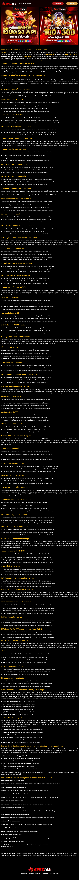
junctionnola (50, 54)
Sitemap (29, 3)
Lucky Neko (27, 56)
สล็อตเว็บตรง (22, 3)
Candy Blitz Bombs (71, 54)
